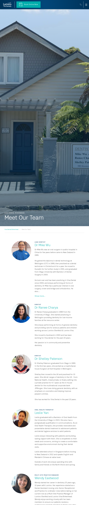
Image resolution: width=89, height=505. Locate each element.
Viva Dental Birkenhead (11, 229)
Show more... (40, 296)
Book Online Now (28, 4)
